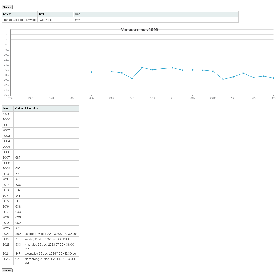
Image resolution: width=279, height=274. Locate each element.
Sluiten (7, 7)
